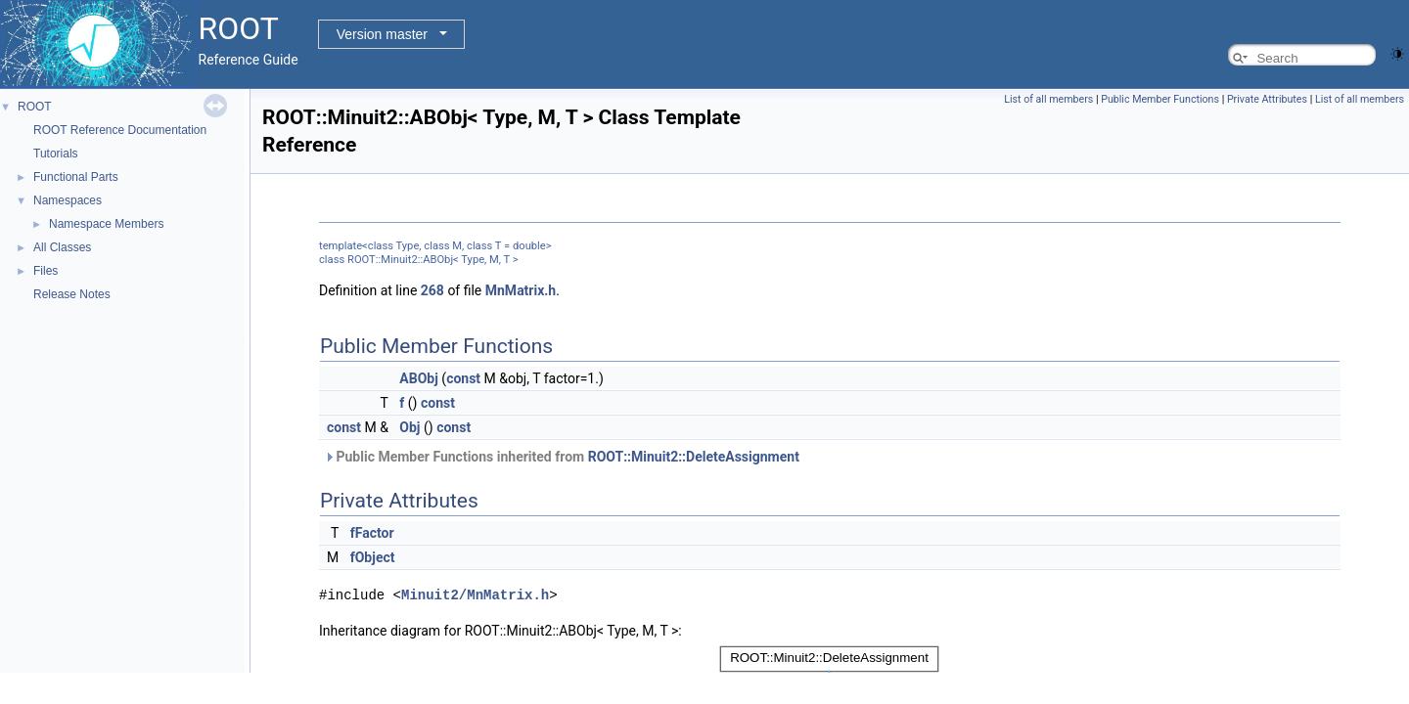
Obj (409, 427)
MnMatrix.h (520, 290)
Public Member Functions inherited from (561, 456)
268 (432, 290)
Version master (382, 34)
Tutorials (55, 153)
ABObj (418, 378)
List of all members (1048, 99)
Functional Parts (75, 177)
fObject (372, 557)
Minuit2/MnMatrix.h (475, 594)
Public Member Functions (1160, 99)
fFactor (372, 533)
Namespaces (67, 200)
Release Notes (72, 294)
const (463, 378)
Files (45, 271)
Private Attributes (1267, 99)
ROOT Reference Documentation (119, 130)
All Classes (62, 247)
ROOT (35, 106)
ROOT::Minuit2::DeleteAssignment (693, 456)
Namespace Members (106, 224)
